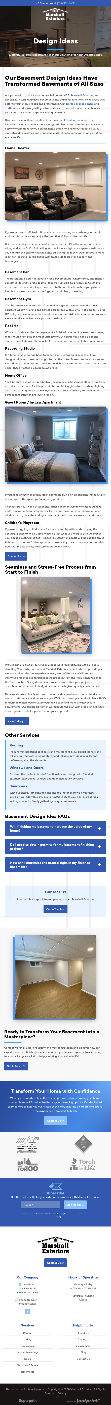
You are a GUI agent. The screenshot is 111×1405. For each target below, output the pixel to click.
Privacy (61, 1393)
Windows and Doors (27, 767)
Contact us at (55, 3)
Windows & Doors (27, 1365)
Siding (27, 1339)
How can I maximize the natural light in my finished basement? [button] (50, 864)
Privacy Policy (72, 1213)
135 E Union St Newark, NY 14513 (28, 1290)
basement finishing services (70, 120)
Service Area (83, 1345)
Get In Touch (55, 909)
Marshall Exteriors (82, 95)
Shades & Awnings (27, 1352)
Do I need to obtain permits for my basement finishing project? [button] (52, 846)
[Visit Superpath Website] (27, 1401)
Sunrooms (18, 785)
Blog (83, 1352)
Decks (27, 1358)
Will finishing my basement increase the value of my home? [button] (51, 828)
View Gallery (17, 721)
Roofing (16, 744)
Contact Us (16, 556)
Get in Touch (16, 1066)
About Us (83, 1333)
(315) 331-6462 (27, 1304)
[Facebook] (28, 1311)
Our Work (83, 1339)
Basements (27, 1371)
